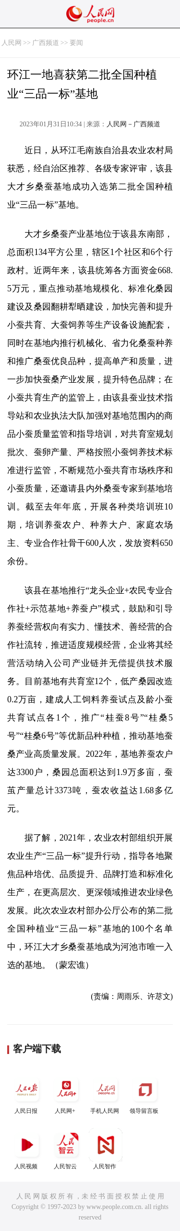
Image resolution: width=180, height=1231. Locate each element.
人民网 (11, 42)
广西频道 (45, 42)
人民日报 (27, 1093)
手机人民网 (105, 1093)
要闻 (76, 42)
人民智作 (105, 1149)
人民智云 (66, 1149)
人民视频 (27, 1149)
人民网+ (66, 1093)
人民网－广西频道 (133, 124)
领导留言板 (145, 1093)
